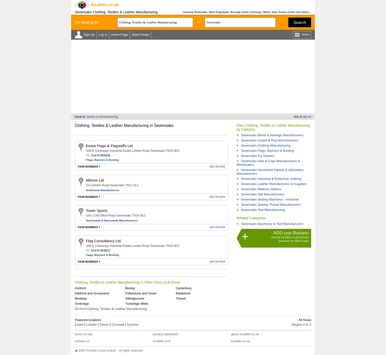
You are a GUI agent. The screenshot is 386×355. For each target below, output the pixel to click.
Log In (102, 34)
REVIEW (217, 166)
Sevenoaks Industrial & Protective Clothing (271, 179)
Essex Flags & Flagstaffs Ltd (109, 146)
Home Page (119, 34)
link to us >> (302, 116)
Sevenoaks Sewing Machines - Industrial (269, 199)
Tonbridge (82, 303)
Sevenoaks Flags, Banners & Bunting (267, 150)
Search (299, 22)
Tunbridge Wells (136, 303)
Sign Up (89, 34)
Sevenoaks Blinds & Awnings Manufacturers (272, 135)
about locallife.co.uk (245, 334)
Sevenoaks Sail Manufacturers (262, 194)
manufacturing (107, 116)
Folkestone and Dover (141, 293)
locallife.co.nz (240, 341)
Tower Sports (97, 210)
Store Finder (140, 34)
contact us (82, 341)
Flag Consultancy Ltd (103, 241)
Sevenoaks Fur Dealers (257, 156)
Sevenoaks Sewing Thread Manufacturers (270, 204)
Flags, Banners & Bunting (102, 159)
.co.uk (105, 4)
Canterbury (184, 288)
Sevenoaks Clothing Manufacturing (265, 145)
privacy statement (165, 334)
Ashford (80, 288)
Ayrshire (132, 324)
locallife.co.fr (162, 341)
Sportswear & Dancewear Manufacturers (112, 220)
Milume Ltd (95, 180)
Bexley (130, 288)
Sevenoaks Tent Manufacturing (263, 210)
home (91, 116)
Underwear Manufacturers (102, 190)
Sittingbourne (134, 298)
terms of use (84, 334)
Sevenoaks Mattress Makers (261, 189)
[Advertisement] (193, 76)
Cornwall (118, 324)
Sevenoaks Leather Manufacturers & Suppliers (274, 184)
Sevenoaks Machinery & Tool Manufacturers (272, 224)
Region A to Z (301, 324)
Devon (104, 324)
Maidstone (183, 293)
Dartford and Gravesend (92, 293)
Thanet (181, 298)
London (91, 324)
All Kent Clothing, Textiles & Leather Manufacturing (111, 309)
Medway (81, 298)
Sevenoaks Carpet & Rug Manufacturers (269, 140)
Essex (79, 324)
